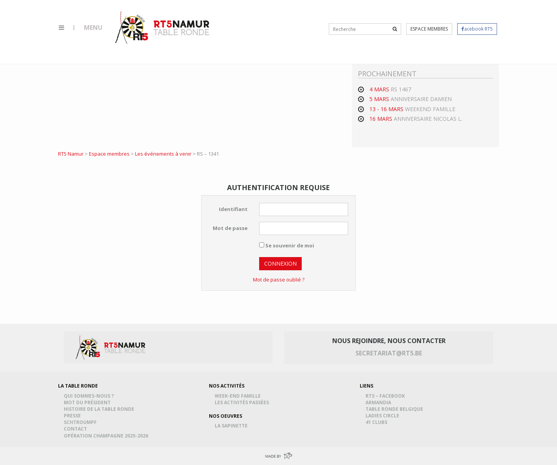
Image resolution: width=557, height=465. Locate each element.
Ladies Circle (384, 415)
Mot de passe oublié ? (278, 279)
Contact (76, 429)
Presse (73, 415)
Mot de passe (230, 228)
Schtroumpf (81, 422)
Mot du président (88, 402)
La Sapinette (232, 425)
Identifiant (233, 209)
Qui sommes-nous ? (90, 396)
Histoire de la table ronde (100, 409)
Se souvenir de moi (286, 245)
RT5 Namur (162, 27)
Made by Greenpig (278, 456)
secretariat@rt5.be (388, 353)
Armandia (379, 402)
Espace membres (429, 29)
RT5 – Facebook (386, 396)
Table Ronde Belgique (395, 409)
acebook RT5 (477, 29)
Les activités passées (243, 402)
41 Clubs (378, 422)
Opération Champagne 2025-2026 (107, 435)
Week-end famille (239, 396)
